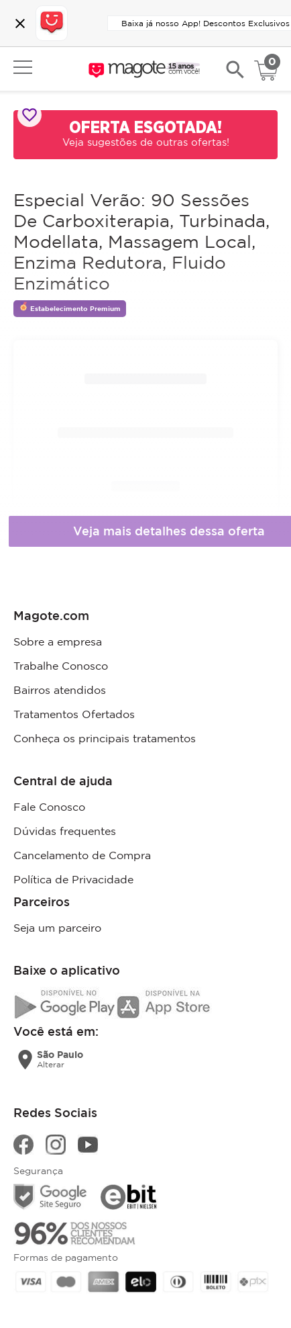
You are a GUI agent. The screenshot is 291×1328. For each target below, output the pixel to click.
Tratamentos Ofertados (74, 714)
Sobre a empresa (57, 641)
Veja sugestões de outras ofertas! (145, 142)
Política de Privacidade (73, 879)
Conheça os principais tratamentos (104, 738)
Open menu (22, 67)
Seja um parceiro (57, 928)
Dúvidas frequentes (64, 831)
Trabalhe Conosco (60, 666)
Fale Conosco (49, 807)
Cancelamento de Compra (82, 855)
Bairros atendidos (59, 690)
